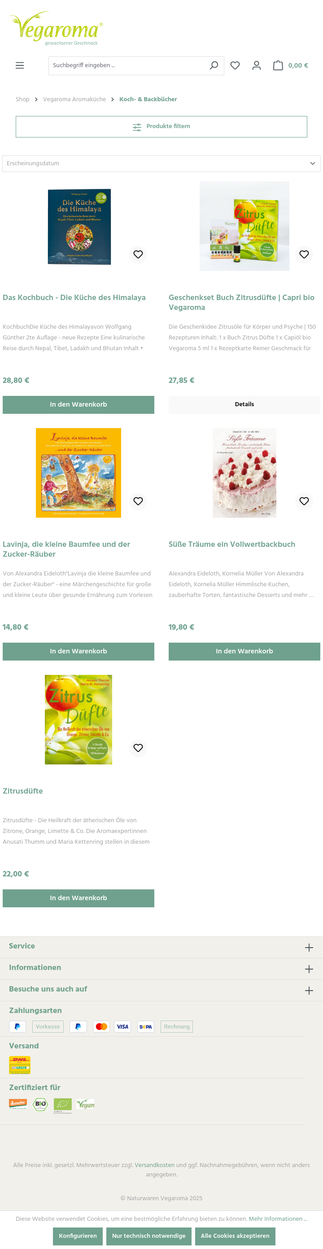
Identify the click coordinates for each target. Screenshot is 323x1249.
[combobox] (126, 65)
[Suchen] (213, 65)
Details (244, 404)
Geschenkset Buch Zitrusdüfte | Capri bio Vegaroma (241, 303)
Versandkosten (155, 1165)
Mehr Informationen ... (278, 1219)
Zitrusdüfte (23, 792)
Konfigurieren (78, 1236)
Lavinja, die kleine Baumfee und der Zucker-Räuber (66, 550)
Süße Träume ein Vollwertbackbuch (232, 545)
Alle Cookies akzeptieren (235, 1236)
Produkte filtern (161, 126)
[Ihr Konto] (256, 65)
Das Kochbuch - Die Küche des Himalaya (74, 299)
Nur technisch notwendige (149, 1236)
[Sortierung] (161, 163)
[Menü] (20, 65)
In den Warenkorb (78, 405)
